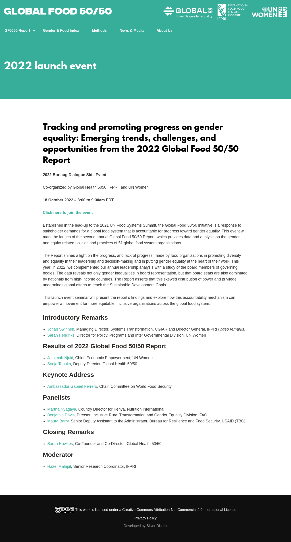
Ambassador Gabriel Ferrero (72, 386)
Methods (99, 30)
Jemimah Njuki (60, 358)
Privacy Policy (145, 518)
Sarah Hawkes (60, 443)
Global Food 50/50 (58, 12)
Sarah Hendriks (60, 335)
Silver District (156, 526)
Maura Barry (58, 421)
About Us (165, 30)
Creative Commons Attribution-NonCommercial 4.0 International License (179, 510)
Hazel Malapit (59, 466)
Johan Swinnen (60, 329)
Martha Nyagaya (61, 409)
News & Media (132, 30)
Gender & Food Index (61, 30)
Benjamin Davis (61, 415)
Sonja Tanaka (59, 364)
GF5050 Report (17, 30)
